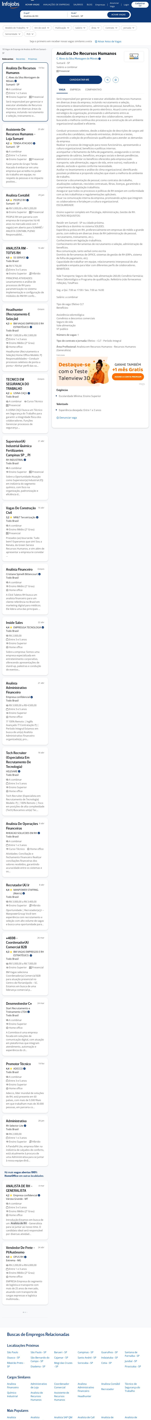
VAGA (62, 89)
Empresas (100, 4)
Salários (78, 4)
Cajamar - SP (61, 1357)
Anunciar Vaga (114, 5)
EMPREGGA (28, 627)
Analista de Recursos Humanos (37, 1396)
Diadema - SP (38, 1366)
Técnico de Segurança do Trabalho (132, 1387)
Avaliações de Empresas (56, 4)
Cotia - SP (106, 1363)
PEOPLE (21, 200)
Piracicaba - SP (133, 1366)
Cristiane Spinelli (23, 574)
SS (21, 257)
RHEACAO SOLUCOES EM (23, 833)
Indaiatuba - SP (109, 1357)
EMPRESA (75, 89)
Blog (89, 4)
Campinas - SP (85, 1352)
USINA (21, 393)
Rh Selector (16, 1125)
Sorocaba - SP (85, 1363)
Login (126, 4)
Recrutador (107, 1389)
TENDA (24, 143)
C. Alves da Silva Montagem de (79, 59)
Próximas (32, 59)
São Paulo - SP (38, 1352)
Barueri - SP (60, 1352)
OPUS (19, 1256)
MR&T (25, 517)
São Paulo (12, 1352)
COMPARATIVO (93, 89)
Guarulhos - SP (109, 1352)
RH (16, 459)
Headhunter (84, 1396)
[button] (118, 15)
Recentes (20, 59)
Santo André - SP (87, 1357)
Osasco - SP (13, 1357)
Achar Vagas (32, 4)
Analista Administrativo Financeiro (86, 1387)
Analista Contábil (110, 1383)
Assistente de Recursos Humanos (61, 1396)
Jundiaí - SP (131, 1361)
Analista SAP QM (63, 1417)
